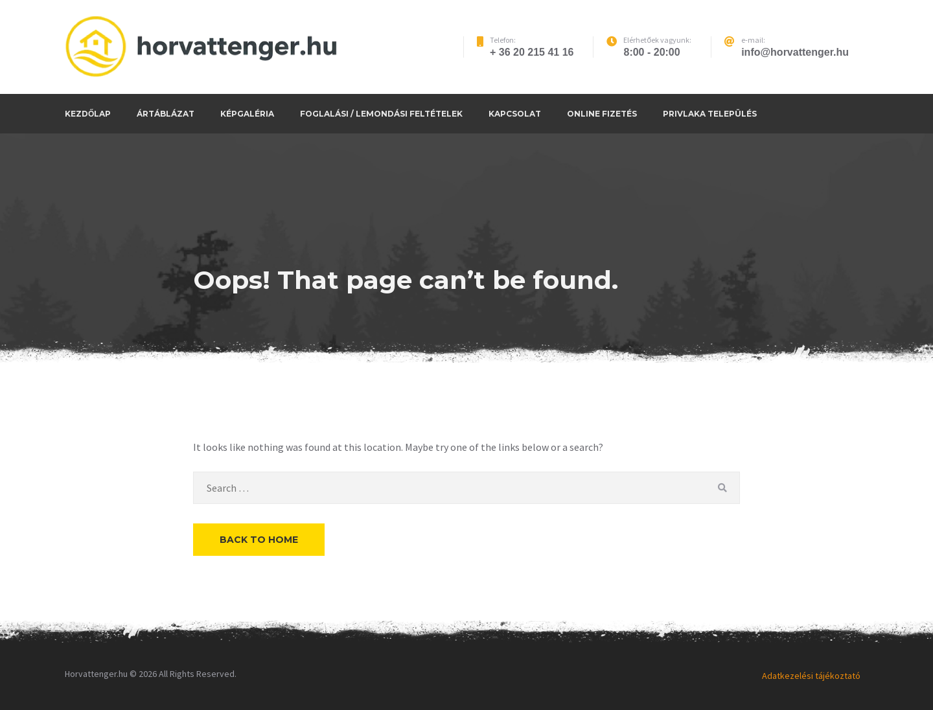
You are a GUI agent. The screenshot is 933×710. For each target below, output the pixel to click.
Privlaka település (710, 114)
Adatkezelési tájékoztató (811, 675)
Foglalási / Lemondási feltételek (381, 114)
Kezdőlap (88, 114)
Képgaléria (247, 114)
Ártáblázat (165, 114)
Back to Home (259, 539)
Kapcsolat (515, 114)
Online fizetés (602, 114)
